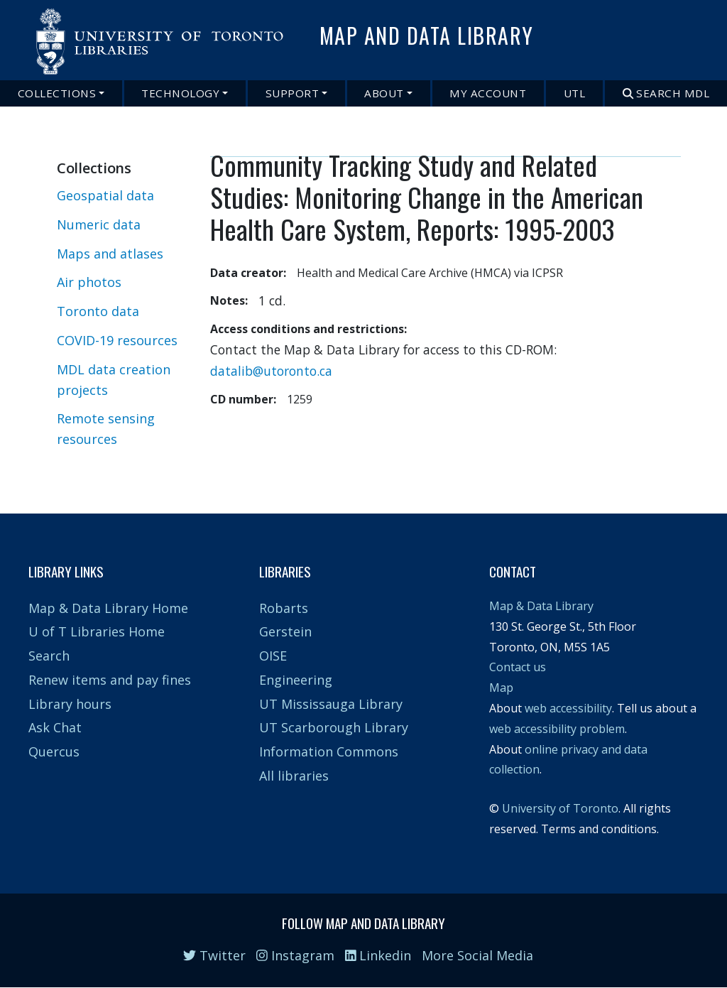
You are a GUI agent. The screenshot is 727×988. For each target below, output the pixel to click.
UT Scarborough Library (333, 727)
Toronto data (98, 311)
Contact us (517, 667)
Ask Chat (55, 727)
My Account (487, 93)
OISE (273, 655)
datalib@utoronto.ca (271, 370)
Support (292, 93)
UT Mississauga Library (331, 703)
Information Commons (328, 751)
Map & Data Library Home (108, 608)
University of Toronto (560, 808)
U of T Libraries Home (96, 631)
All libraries (294, 775)
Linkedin (378, 955)
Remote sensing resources (106, 428)
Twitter (214, 955)
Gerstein (285, 631)
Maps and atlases (110, 253)
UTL (575, 93)
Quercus (54, 751)
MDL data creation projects (113, 379)
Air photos (89, 282)
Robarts (283, 608)
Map (501, 687)
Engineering (295, 679)
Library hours (69, 703)
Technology (180, 93)
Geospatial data (105, 195)
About (384, 93)
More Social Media (477, 955)
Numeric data (99, 224)
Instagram (295, 955)
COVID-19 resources (117, 340)
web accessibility (568, 708)
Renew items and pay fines (109, 679)
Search (49, 655)
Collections (57, 93)
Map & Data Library (541, 606)
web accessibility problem (557, 729)
